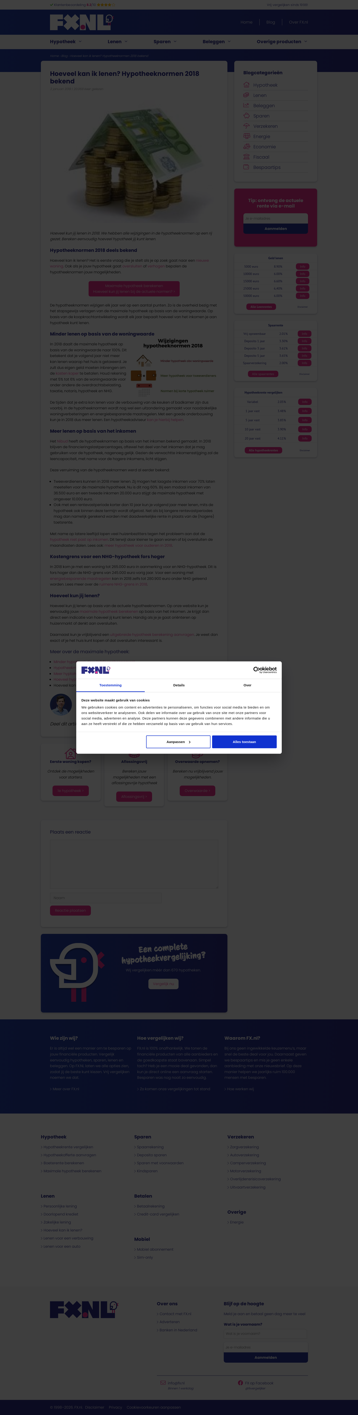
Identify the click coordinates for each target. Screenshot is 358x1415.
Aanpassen (178, 742)
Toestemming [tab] (110, 685)
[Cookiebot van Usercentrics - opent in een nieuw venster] (257, 670)
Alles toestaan (244, 742)
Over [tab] (248, 685)
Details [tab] (179, 685)
